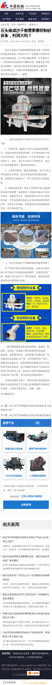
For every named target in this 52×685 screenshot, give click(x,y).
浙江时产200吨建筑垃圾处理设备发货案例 (30, 415)
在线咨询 (26, 504)
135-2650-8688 (31, 496)
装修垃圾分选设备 (14, 449)
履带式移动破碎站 (38, 449)
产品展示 (32, 13)
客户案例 (19, 19)
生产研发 (6, 19)
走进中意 (19, 13)
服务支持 (32, 19)
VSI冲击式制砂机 (13, 476)
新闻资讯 (45, 13)
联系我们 (45, 19)
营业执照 (22, 674)
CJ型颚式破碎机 (38, 476)
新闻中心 (33, 24)
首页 (6, 13)
